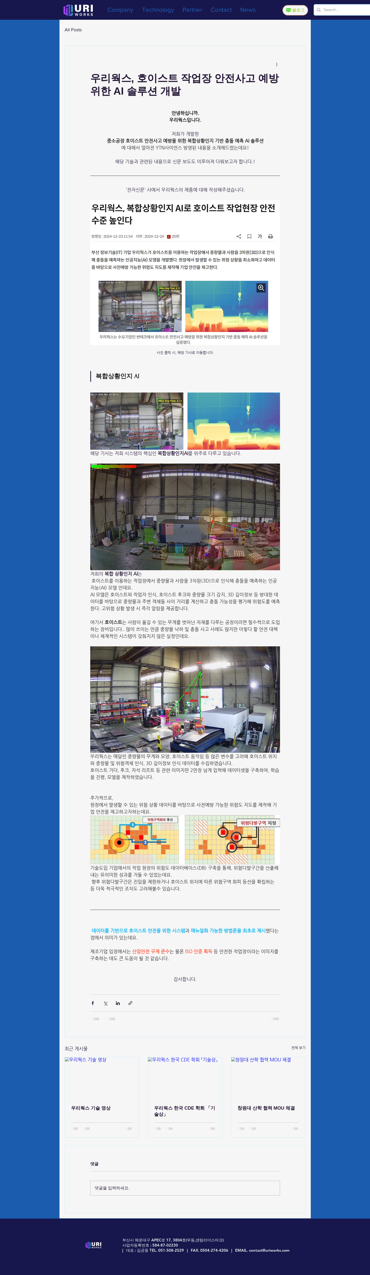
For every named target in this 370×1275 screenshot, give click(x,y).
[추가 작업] (277, 64)
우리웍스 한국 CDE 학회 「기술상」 (184, 1111)
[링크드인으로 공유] (117, 1003)
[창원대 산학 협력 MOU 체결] (268, 1078)
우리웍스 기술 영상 (91, 1108)
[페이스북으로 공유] (92, 1003)
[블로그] (295, 10)
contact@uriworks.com (269, 1250)
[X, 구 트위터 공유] (105, 1003)
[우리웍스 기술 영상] (102, 1078)
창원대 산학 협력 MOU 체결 (266, 1108)
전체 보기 (298, 1048)
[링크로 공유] (130, 1003)
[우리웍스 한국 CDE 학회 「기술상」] (185, 1078)
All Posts (73, 29)
